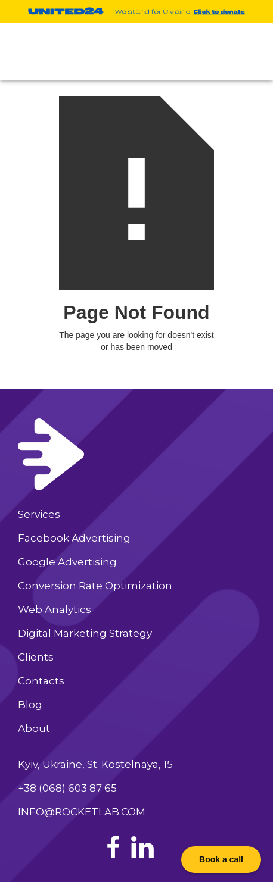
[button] (250, 51)
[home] (52, 51)
